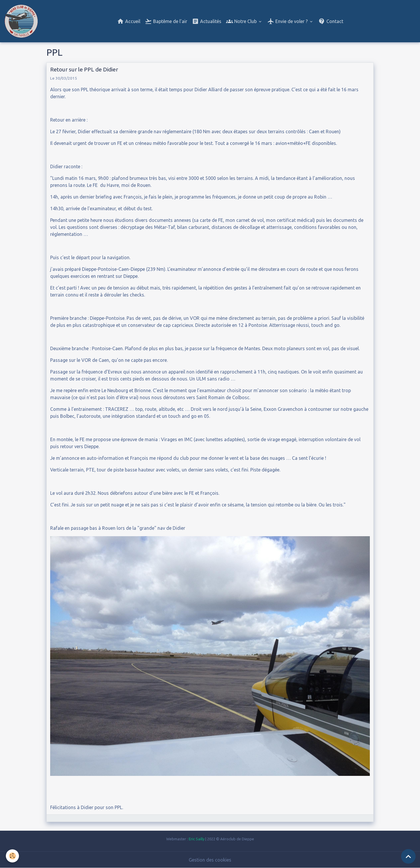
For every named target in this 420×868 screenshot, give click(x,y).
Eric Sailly (196, 839)
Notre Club (242, 21)
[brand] (22, 21)
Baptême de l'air (166, 21)
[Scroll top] (408, 856)
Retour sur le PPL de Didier (84, 69)
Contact (330, 21)
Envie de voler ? (288, 21)
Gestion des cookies (210, 859)
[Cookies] (12, 855)
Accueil (128, 21)
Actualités (206, 21)
